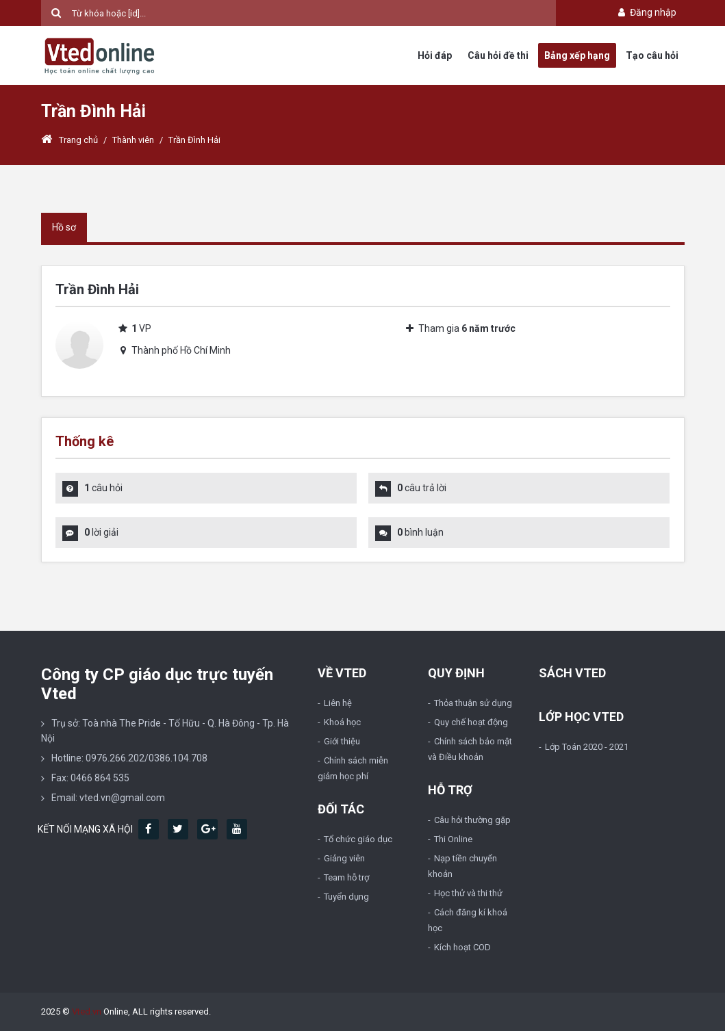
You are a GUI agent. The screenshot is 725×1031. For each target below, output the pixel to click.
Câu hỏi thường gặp (472, 820)
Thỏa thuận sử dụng (473, 703)
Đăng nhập (645, 12)
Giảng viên (344, 858)
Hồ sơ (64, 227)
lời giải (101, 532)
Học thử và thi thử (468, 893)
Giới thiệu (342, 741)
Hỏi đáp (435, 55)
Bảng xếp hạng (577, 55)
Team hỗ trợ (346, 877)
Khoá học (342, 722)
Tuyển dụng (346, 896)
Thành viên (133, 140)
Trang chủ (69, 140)
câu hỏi (103, 487)
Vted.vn (86, 1011)
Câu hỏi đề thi (498, 55)
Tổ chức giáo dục (358, 839)
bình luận (420, 532)
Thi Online (453, 839)
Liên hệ (338, 703)
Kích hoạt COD (462, 947)
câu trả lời (421, 487)
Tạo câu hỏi (652, 55)
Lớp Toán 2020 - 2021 (586, 747)
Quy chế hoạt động (471, 722)
